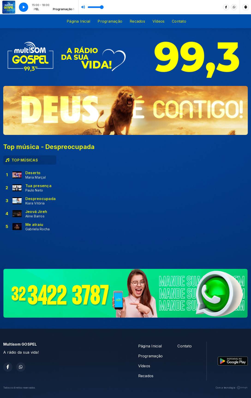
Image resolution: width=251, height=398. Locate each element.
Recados (137, 21)
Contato (179, 21)
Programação (110, 21)
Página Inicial (78, 21)
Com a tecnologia (231, 387)
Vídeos (158, 21)
